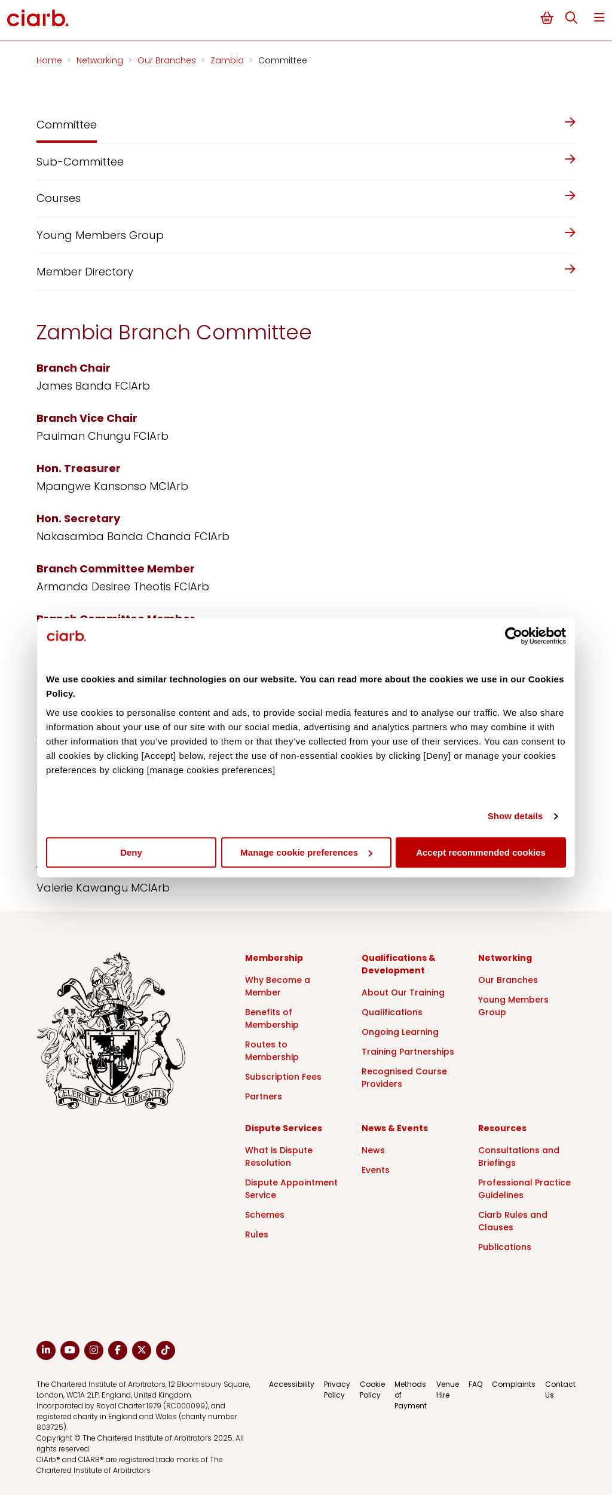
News (373, 1150)
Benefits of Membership (272, 1018)
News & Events (395, 1128)
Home (50, 60)
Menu (599, 17)
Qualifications (392, 1012)
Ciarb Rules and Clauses (512, 1221)
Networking (101, 60)
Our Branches (167, 60)
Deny (131, 852)
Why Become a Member (277, 986)
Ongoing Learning (400, 1032)
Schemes (264, 1215)
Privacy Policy (337, 1389)
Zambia (228, 60)
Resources (502, 1128)
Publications (504, 1247)
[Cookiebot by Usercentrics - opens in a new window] (513, 636)
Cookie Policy (372, 1389)
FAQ (475, 1384)
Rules (256, 1234)
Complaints (514, 1384)
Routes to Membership (272, 1050)
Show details (515, 816)
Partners (263, 1096)
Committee (282, 60)
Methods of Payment (410, 1395)
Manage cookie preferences (306, 852)
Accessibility (291, 1384)
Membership (274, 958)
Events (376, 1170)
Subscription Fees (283, 1077)
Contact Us (560, 1389)
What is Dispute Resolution (279, 1156)
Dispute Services (283, 1128)
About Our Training (403, 992)
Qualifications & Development (399, 964)
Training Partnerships (408, 1052)
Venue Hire (447, 1389)
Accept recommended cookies (481, 852)
